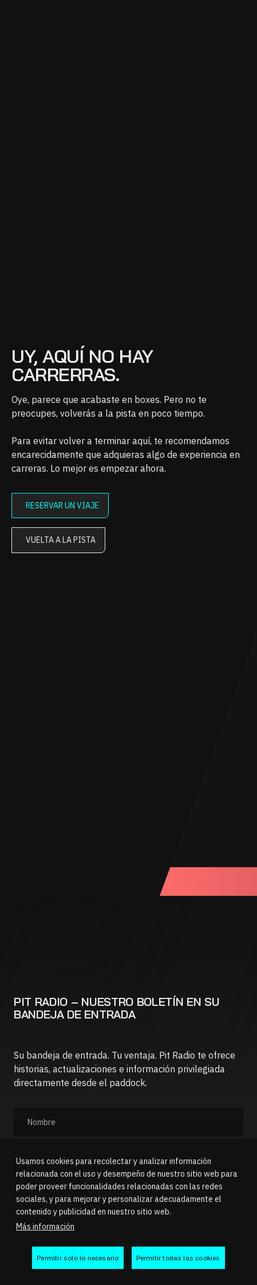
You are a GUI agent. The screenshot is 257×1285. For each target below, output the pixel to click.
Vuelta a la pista (61, 540)
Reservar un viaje (62, 505)
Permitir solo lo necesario (77, 1257)
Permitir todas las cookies (178, 1257)
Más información (45, 1226)
